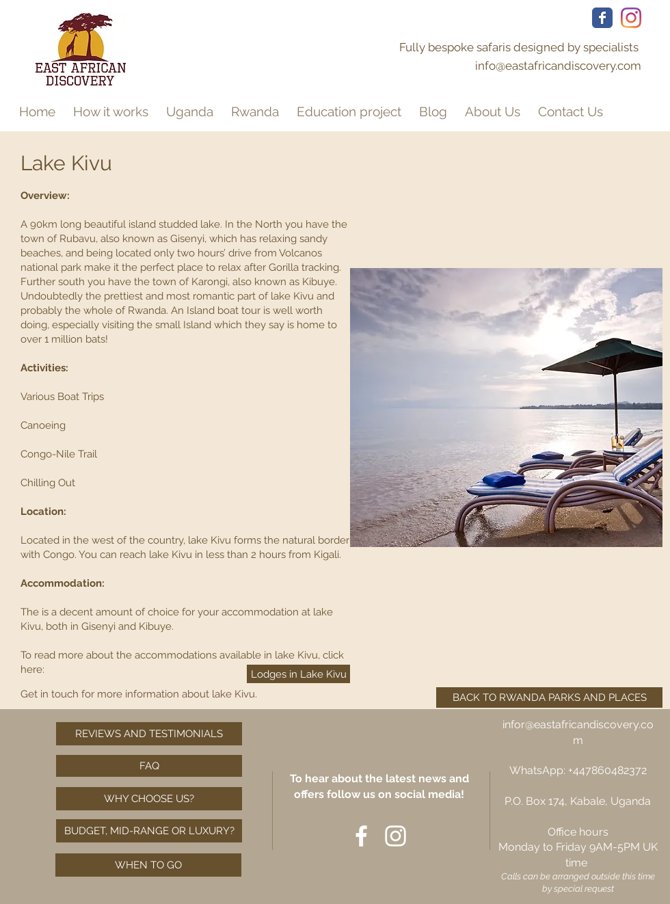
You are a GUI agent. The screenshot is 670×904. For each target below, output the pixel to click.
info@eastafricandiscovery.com (558, 65)
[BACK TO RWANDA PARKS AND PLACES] (549, 697)
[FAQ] (149, 766)
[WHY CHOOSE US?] (149, 798)
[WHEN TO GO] (148, 865)
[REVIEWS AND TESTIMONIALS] (149, 733)
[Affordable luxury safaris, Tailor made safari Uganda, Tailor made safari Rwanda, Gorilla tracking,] (602, 18)
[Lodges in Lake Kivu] (298, 674)
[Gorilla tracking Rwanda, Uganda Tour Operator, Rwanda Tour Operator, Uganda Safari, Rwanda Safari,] (631, 18)
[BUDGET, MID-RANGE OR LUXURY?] (149, 830)
